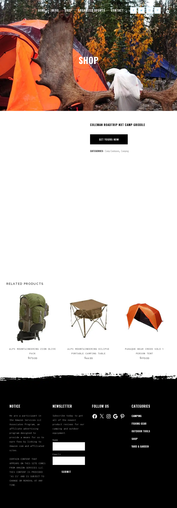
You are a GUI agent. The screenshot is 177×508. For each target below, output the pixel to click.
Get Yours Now (109, 139)
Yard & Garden (140, 446)
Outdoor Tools (141, 431)
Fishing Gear (139, 423)
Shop (135, 439)
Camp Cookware (112, 151)
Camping (125, 151)
